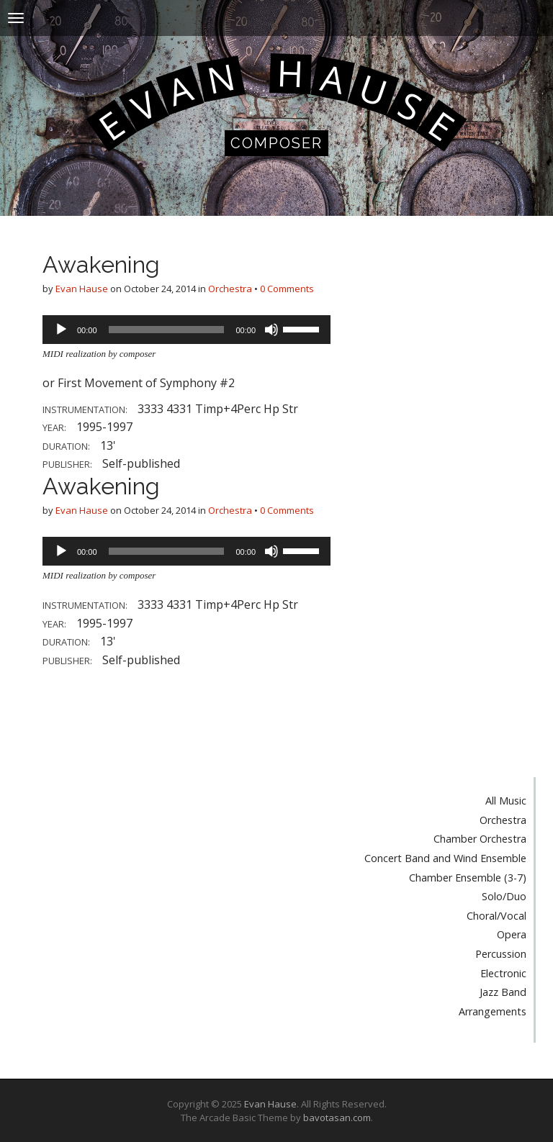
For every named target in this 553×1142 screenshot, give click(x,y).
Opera (511, 934)
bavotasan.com (337, 1117)
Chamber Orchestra (479, 839)
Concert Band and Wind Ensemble (445, 858)
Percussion (500, 954)
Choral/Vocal (496, 916)
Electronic (503, 973)
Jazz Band (503, 992)
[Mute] (271, 329)
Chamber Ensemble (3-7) (467, 877)
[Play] (61, 329)
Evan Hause (81, 288)
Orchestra (230, 288)
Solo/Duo (504, 896)
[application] (186, 329)
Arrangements (492, 1011)
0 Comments (287, 288)
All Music (505, 800)
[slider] (167, 329)
